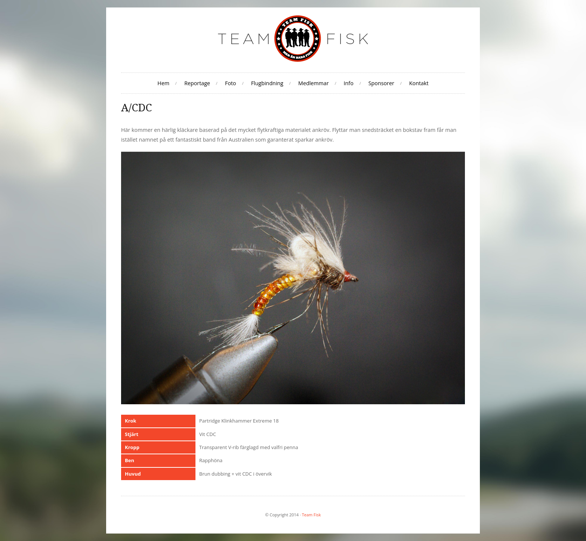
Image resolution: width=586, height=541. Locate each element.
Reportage (197, 83)
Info (349, 83)
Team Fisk (311, 514)
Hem (163, 83)
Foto (230, 83)
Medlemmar (313, 83)
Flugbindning (267, 83)
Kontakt (419, 83)
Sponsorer (381, 83)
